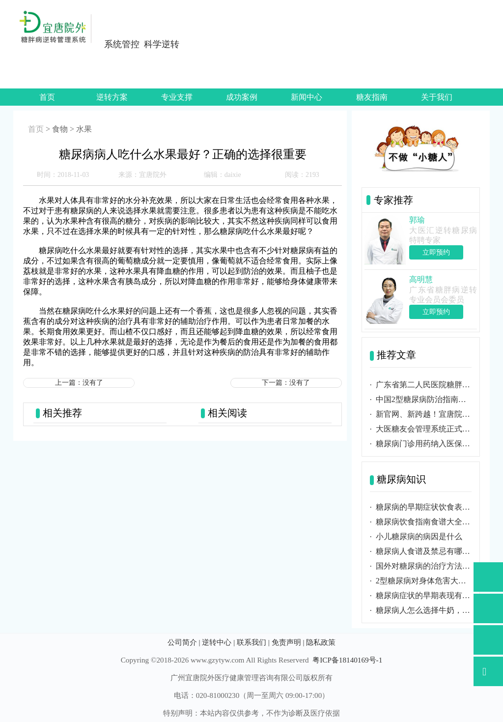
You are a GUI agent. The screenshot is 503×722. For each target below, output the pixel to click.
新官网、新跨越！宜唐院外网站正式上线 (424, 414)
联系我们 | (253, 642)
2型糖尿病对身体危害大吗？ (424, 581)
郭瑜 (417, 220)
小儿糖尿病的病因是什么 (419, 536)
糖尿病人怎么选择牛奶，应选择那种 (424, 610)
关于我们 (436, 97)
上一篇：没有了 (79, 382)
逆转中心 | (218, 642)
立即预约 (436, 252)
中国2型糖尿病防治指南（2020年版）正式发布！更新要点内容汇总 (424, 399)
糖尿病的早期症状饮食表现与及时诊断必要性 (424, 507)
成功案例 (241, 97)
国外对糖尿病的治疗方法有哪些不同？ (424, 566)
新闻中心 (306, 97)
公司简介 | (184, 642)
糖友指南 (372, 97)
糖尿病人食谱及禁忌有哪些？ (424, 551)
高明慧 (421, 279)
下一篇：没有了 (286, 382)
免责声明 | (288, 642)
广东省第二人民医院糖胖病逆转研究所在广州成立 (424, 384)
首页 (47, 97)
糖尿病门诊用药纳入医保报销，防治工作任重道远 (424, 443)
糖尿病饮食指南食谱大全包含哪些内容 (424, 522)
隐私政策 (320, 642)
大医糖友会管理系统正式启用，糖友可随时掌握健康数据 (424, 429)
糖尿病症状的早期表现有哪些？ (424, 595)
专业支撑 (177, 97)
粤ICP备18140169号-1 (347, 660)
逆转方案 (112, 97)
